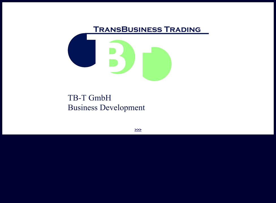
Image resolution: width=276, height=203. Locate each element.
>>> (138, 129)
